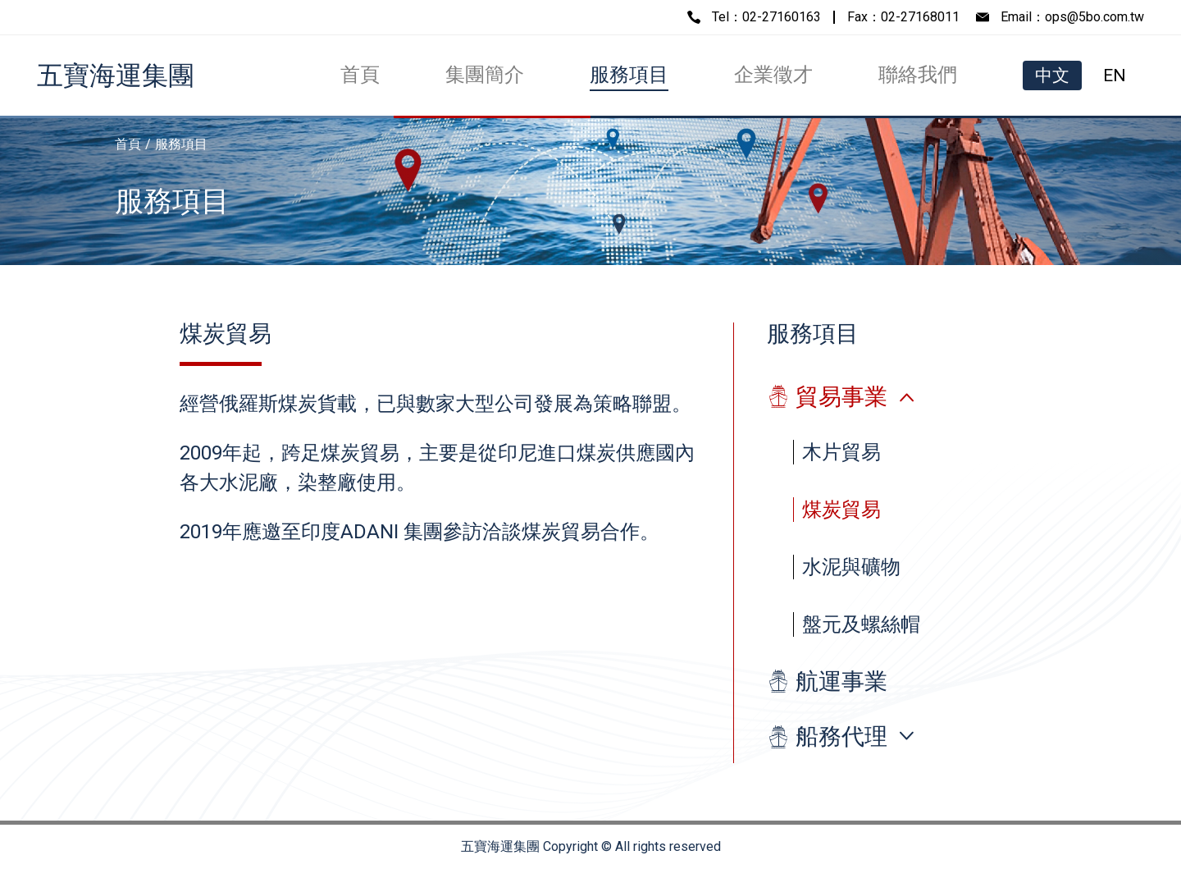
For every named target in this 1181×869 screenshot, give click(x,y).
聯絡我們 (917, 74)
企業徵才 (773, 74)
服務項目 (629, 74)
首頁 (360, 74)
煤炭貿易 (841, 509)
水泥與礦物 (851, 567)
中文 (1052, 75)
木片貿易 (841, 452)
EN (1114, 75)
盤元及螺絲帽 (861, 624)
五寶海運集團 (115, 75)
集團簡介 (484, 74)
